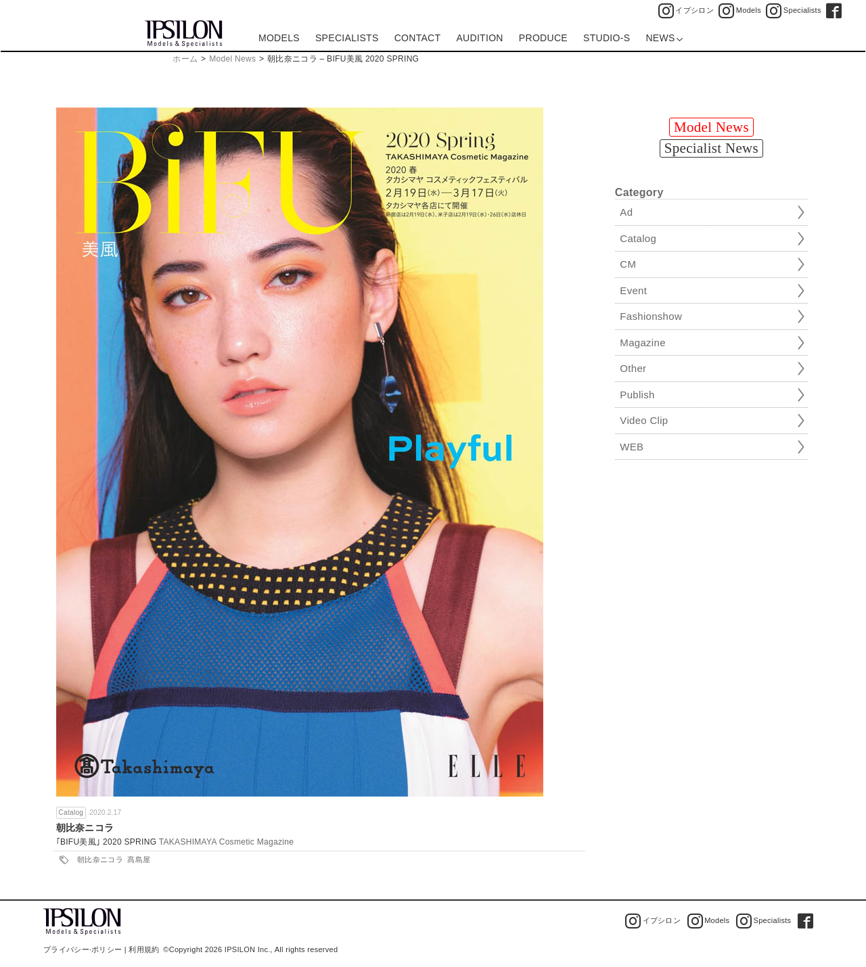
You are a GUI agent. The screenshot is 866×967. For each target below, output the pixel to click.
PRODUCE (543, 37)
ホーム (185, 59)
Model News (232, 59)
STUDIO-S (606, 37)
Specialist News (711, 148)
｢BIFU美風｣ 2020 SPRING (106, 842)
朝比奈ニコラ (85, 827)
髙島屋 (138, 859)
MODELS (279, 37)
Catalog (71, 812)
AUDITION (479, 37)
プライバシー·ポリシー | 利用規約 (101, 949)
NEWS (664, 37)
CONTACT (417, 37)
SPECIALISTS (347, 37)
